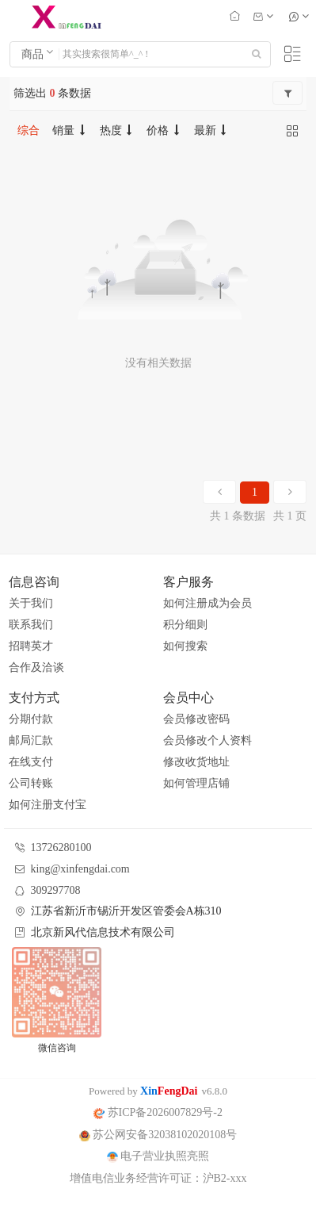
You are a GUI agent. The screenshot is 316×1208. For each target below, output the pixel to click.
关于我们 (31, 603)
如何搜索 (185, 646)
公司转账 (31, 783)
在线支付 (31, 762)
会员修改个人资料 (207, 740)
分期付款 (31, 719)
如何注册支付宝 (47, 805)
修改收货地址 (196, 762)
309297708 (56, 890)
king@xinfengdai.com (80, 869)
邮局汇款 (31, 740)
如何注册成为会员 (207, 603)
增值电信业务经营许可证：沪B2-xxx (158, 1178)
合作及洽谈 (36, 667)
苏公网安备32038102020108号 (158, 1135)
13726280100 (61, 847)
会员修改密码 (196, 719)
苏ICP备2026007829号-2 (158, 1112)
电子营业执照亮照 (158, 1156)
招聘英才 (31, 646)
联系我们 (31, 625)
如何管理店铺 (196, 783)
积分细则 (185, 625)
